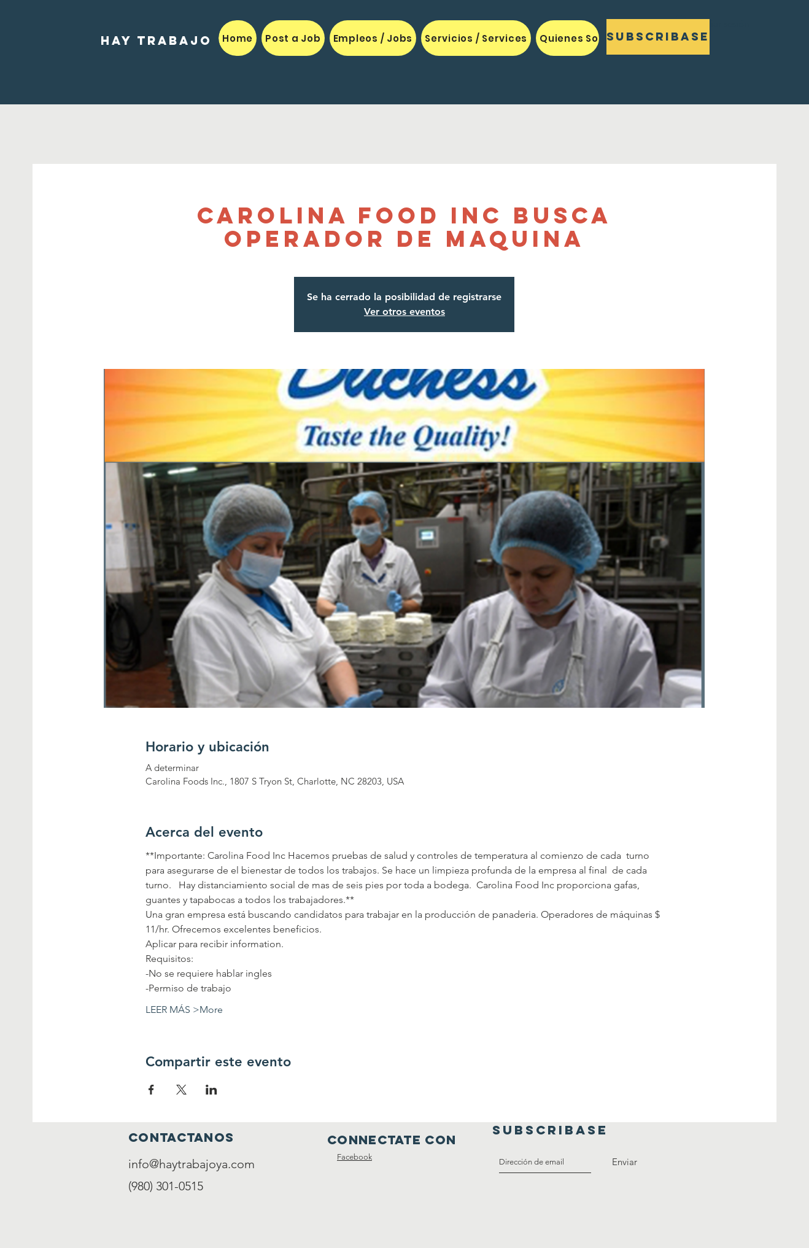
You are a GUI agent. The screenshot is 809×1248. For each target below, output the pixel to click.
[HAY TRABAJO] (156, 40)
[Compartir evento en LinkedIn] (211, 1090)
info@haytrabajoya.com (191, 1164)
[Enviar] (624, 1162)
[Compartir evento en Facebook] (151, 1090)
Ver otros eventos (404, 311)
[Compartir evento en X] (181, 1090)
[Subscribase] (658, 37)
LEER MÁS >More (184, 1009)
